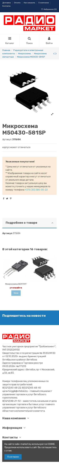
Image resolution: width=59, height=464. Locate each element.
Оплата (17, 3)
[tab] (29, 223)
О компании (43, 3)
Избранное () (49, 9)
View (16, 293)
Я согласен (13, 457)
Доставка (6, 3)
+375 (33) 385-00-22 (36, 189)
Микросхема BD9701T (16, 284)
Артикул (7, 233)
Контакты (6, 6)
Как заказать (30, 3)
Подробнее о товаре (29, 222)
